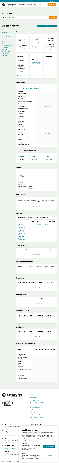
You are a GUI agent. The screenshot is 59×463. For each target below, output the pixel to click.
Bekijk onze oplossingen (10, 428)
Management (5, 47)
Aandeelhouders (6, 51)
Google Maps (20, 66)
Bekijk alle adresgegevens (22, 75)
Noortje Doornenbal (48, 157)
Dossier (4, 41)
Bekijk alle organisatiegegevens (36, 75)
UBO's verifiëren (33, 412)
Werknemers (5, 49)
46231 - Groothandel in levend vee (36, 64)
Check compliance (51, 26)
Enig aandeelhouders (7, 45)
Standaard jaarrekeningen (5, 56)
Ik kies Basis (49, 455)
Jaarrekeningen (6, 43)
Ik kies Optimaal (49, 446)
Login (51, 1)
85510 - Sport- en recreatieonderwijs (36, 61)
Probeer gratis (52, 4)
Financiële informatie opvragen (37, 402)
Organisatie (22, 4)
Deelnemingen (5, 53)
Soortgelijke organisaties (8, 36)
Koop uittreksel (41, 26)
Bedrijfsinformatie (34, 397)
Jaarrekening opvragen (35, 407)
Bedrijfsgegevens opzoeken (36, 400)
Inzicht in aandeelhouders (36, 405)
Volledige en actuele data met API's (38, 414)
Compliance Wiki (33, 419)
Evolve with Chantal (21, 157)
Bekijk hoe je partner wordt (10, 456)
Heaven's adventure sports (36, 157)
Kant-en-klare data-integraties (37, 417)
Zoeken (53, 17)
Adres (3, 38)
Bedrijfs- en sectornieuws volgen (37, 410)
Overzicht (4, 32)
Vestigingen (5, 40)
